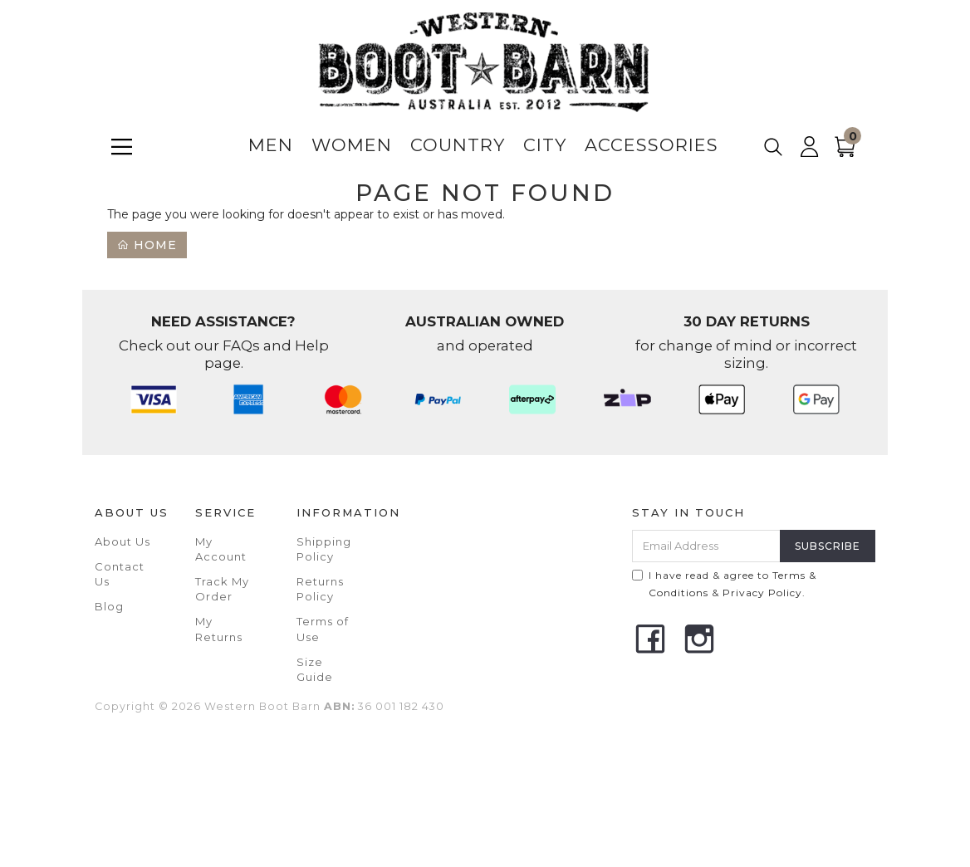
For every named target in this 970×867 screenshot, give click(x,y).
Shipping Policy (323, 549)
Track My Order (222, 589)
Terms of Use (322, 629)
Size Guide (314, 669)
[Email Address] (706, 546)
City (544, 145)
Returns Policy (320, 589)
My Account (221, 549)
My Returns (218, 629)
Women (351, 145)
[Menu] (121, 146)
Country (457, 145)
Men (270, 145)
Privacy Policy (762, 592)
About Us (122, 541)
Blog (109, 606)
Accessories (651, 145)
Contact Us (120, 574)
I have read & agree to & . (724, 584)
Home (147, 245)
